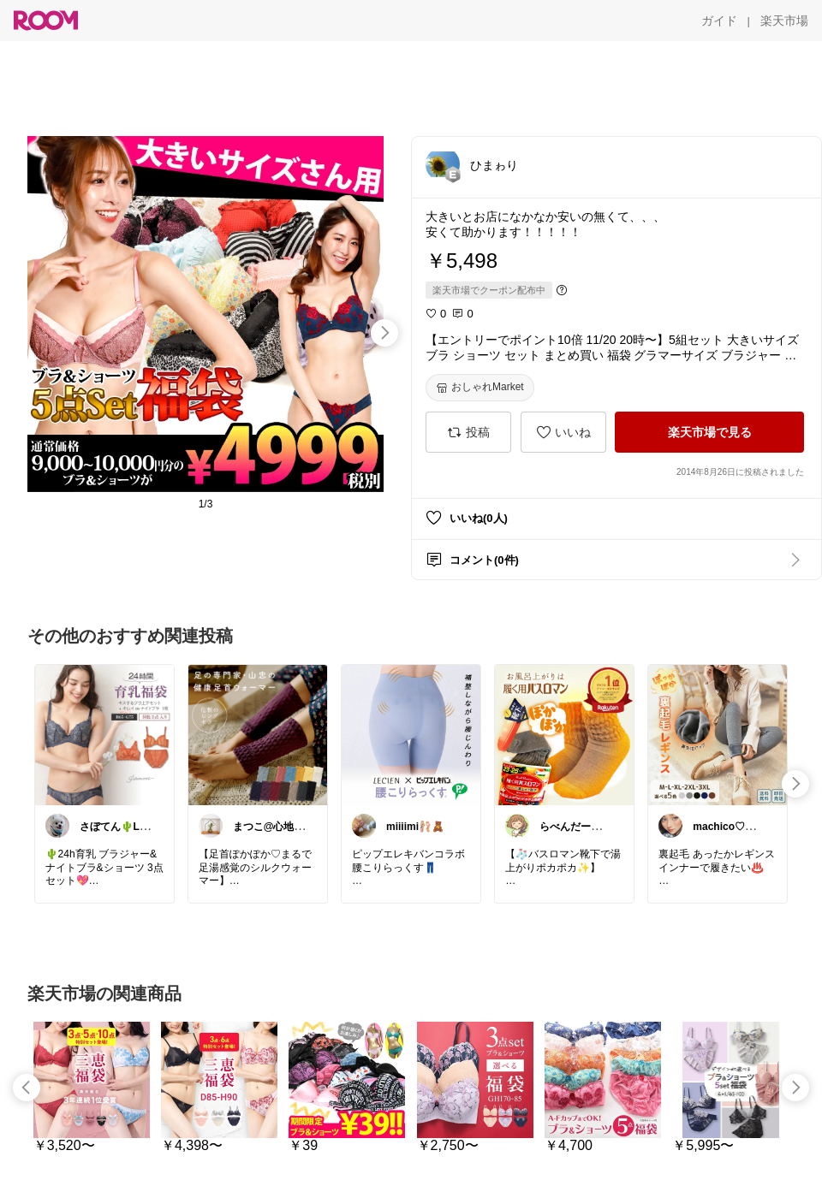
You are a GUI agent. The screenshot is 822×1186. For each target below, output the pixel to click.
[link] (104, 734)
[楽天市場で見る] (709, 432)
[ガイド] (719, 20)
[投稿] (468, 432)
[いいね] (563, 432)
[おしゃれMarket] (480, 387)
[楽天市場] (784, 20)
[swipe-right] (384, 333)
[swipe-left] (26, 1087)
